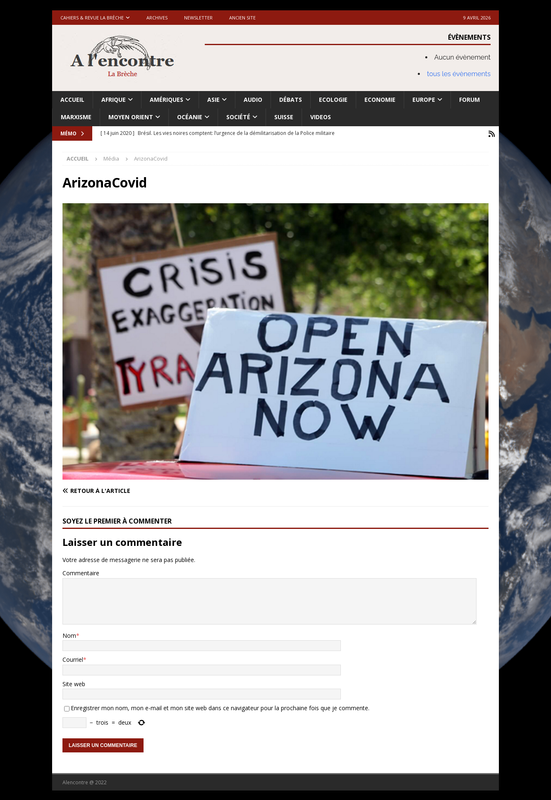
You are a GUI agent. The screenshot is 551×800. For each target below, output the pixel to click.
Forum (469, 99)
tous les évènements (459, 74)
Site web (73, 683)
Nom (69, 635)
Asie (213, 99)
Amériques (166, 99)
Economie (379, 99)
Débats (290, 99)
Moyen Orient (130, 117)
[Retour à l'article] (166, 490)
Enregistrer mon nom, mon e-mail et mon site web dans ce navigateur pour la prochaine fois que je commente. (220, 707)
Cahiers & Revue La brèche (92, 17)
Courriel (72, 659)
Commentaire (80, 572)
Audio (253, 99)
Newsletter (198, 17)
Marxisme (76, 117)
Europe (423, 99)
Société (238, 117)
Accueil (72, 99)
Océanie (189, 117)
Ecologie (333, 99)
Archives (157, 17)
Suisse (283, 117)
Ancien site (242, 17)
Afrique (113, 99)
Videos (320, 117)
